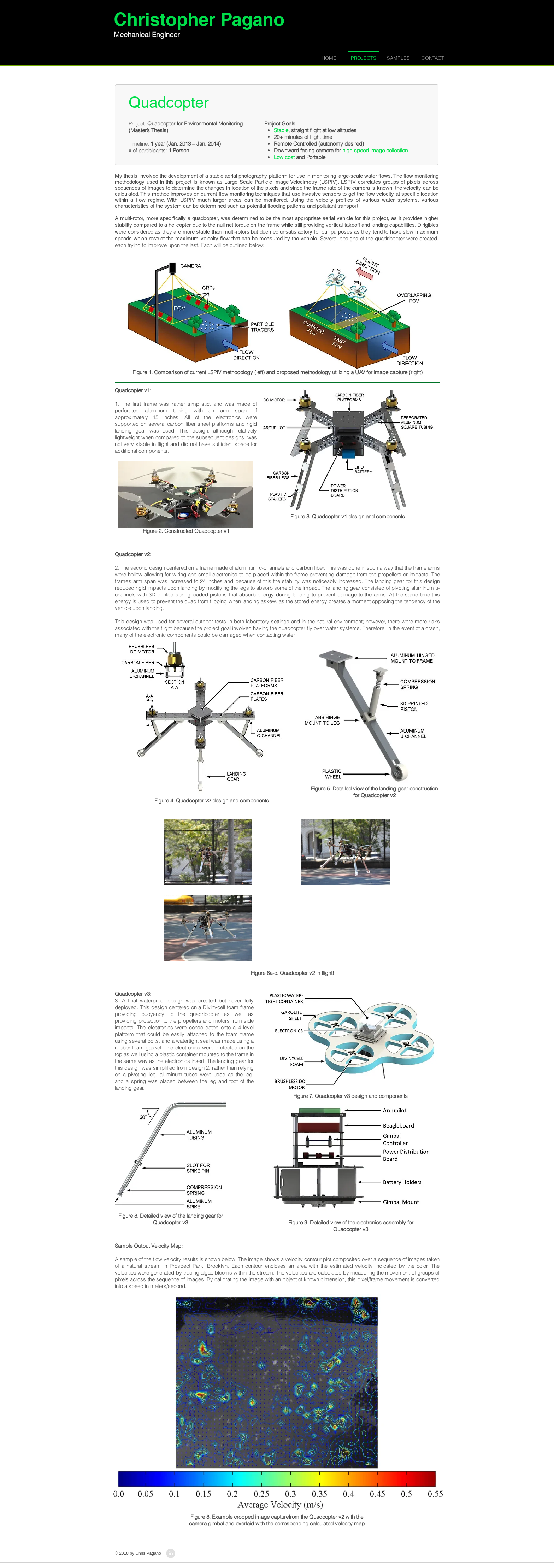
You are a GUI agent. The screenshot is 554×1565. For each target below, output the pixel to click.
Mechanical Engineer (147, 34)
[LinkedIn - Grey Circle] (170, 1553)
